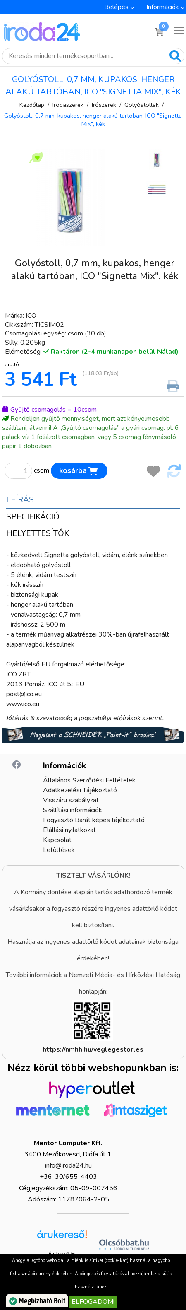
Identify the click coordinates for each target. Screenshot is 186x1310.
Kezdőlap (31, 105)
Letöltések (59, 849)
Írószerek (104, 105)
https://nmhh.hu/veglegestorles (93, 1049)
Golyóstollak (141, 105)
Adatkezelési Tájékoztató (80, 790)
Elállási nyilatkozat (69, 830)
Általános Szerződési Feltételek (89, 780)
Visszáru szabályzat (71, 800)
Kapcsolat (57, 839)
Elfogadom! (93, 1301)
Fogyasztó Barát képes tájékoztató (94, 820)
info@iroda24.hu (68, 1165)
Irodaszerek (67, 105)
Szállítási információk (72, 810)
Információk (162, 7)
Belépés (116, 7)
